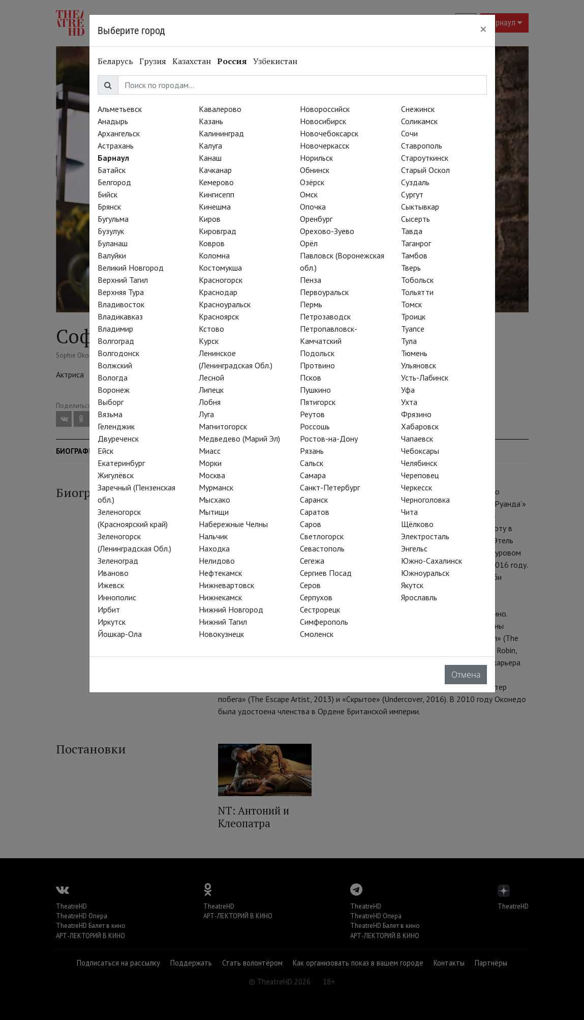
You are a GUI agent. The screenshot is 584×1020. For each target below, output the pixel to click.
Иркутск (112, 622)
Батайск (112, 170)
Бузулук (111, 231)
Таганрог (416, 243)
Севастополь (322, 548)
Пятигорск (317, 402)
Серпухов (316, 597)
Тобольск (417, 280)
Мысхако (214, 499)
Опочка (313, 206)
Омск (309, 194)
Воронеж (114, 390)
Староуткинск (424, 158)
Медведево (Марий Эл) (239, 438)
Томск (411, 304)
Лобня (210, 402)
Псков (310, 377)
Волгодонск (118, 353)
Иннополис (117, 597)
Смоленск (316, 634)
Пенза (310, 280)
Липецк (211, 390)
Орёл (309, 243)
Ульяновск (418, 365)
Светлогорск (322, 536)
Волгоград (116, 341)
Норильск (316, 158)
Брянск (109, 206)
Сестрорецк (320, 609)
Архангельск (119, 133)
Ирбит (109, 609)
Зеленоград (118, 561)
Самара (313, 475)
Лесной (211, 377)
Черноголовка (425, 499)
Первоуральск (324, 292)
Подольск (317, 353)
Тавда (411, 231)
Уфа (408, 390)
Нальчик (213, 536)
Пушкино (315, 390)
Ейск (105, 451)
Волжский (115, 365)
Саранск (314, 499)
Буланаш (113, 243)
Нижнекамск (220, 597)
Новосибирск (323, 121)
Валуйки (112, 255)
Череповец (420, 475)
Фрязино (416, 414)
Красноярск (219, 316)
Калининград (221, 133)
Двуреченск (118, 438)
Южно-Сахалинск (431, 561)
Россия (232, 61)
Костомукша (220, 268)
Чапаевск (417, 438)
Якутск (412, 585)
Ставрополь (421, 145)
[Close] (483, 29)
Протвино (317, 365)
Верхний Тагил (123, 280)
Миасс (210, 451)
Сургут (412, 194)
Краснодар (218, 292)
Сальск (311, 463)
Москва (212, 475)
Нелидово (217, 561)
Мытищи (214, 512)
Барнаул (113, 158)
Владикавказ (120, 316)
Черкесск (416, 487)
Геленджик (116, 426)
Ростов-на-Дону (329, 438)
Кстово (211, 329)
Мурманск (216, 487)
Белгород (114, 182)
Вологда (113, 377)
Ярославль (419, 597)
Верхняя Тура (121, 292)
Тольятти (417, 292)
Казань (211, 121)
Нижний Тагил (223, 622)
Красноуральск (225, 304)
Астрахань (116, 145)
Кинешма (215, 206)
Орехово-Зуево (327, 231)
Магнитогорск (223, 426)
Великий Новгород (131, 268)
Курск (209, 341)
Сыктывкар (420, 206)
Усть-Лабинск (424, 377)
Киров (210, 219)
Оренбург (316, 219)
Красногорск (220, 280)
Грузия (152, 61)
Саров (310, 524)
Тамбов (414, 255)
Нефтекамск (220, 573)
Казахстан (191, 61)
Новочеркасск (324, 145)
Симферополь (324, 622)
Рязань (312, 451)
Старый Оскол (425, 170)
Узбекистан (275, 61)
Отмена (465, 674)
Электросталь (425, 536)
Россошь (315, 426)
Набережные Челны (233, 524)
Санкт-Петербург (330, 487)
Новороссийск (325, 109)
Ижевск (111, 585)
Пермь (311, 304)
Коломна (214, 255)
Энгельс (414, 548)
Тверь (411, 268)
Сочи (409, 133)
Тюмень (414, 353)
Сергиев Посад (326, 573)
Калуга (210, 145)
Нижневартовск (226, 585)
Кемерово (216, 182)
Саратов (314, 512)
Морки (210, 463)
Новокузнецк (221, 634)
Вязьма (110, 414)
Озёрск (312, 182)
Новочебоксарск (329, 133)
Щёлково (417, 524)
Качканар (215, 170)
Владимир (115, 329)
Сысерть (415, 219)
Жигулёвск (116, 475)
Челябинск (419, 463)
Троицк (413, 316)
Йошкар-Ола (120, 634)
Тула (409, 341)
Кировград (217, 231)
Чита (409, 512)
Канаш (210, 158)
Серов (310, 585)
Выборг (111, 402)
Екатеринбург (121, 463)
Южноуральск (425, 573)
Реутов (312, 414)
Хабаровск (420, 426)
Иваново (113, 573)
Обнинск (314, 170)
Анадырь (113, 121)
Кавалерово (220, 109)
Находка (214, 548)
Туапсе (412, 329)
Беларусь (115, 61)
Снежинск (418, 109)
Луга (206, 414)
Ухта (409, 402)
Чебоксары (420, 451)
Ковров (212, 243)
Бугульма (113, 219)
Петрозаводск (325, 316)
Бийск (107, 194)
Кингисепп (216, 194)
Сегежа (312, 561)
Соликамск (419, 121)
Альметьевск (120, 109)
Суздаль (415, 182)
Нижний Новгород (231, 609)
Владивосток (121, 304)
